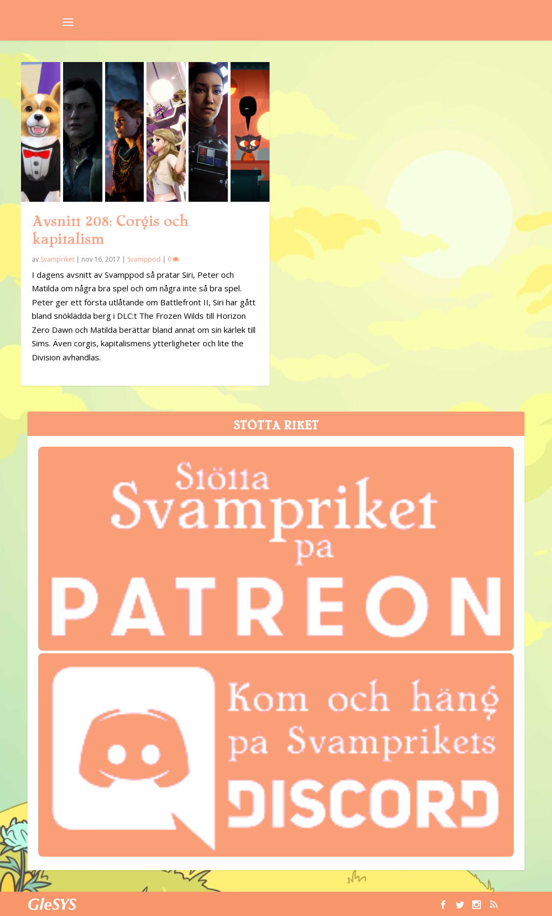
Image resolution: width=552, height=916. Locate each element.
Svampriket (57, 259)
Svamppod (144, 259)
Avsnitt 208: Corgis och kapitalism (110, 230)
